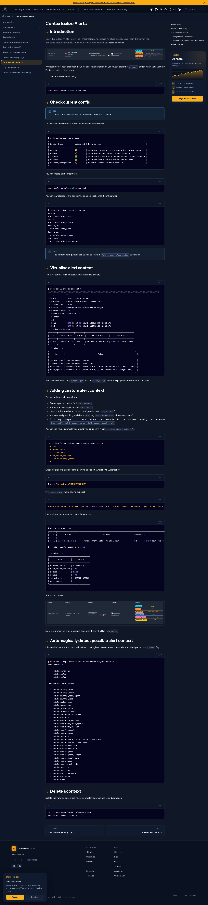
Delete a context (177, 44)
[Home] (3, 16)
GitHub (89, 852)
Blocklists (38, 9)
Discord (89, 861)
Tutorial (117, 866)
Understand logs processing (15, 42)
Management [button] (9, 27)
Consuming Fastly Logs (13, 57)
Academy (118, 871)
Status (193, 895)
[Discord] (19, 866)
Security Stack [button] (21, 9)
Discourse (90, 857)
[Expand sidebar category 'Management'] (39, 27)
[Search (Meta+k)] (194, 9)
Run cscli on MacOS (12, 47)
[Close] (204, 2)
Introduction (8, 22)
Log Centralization (11, 67)
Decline (34, 897)
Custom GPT (120, 876)
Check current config (179, 29)
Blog (116, 861)
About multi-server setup (14, 52)
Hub (116, 857)
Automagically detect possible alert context (187, 40)
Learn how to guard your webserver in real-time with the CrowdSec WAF (104, 3)
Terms (184, 895)
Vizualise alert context (179, 32)
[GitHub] (14, 866)
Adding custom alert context (182, 36)
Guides (10, 16)
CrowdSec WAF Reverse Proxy (17, 72)
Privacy (175, 895)
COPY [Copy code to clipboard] (160, 84)
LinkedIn (90, 871)
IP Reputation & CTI (55, 9)
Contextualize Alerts (13, 62)
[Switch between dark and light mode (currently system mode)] (179, 9)
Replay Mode (9, 37)
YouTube (90, 876)
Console (71, 9)
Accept (15, 897)
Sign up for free (187, 98)
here (65, 631)
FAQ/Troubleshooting (117, 9)
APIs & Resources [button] (92, 9)
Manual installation (11, 32)
